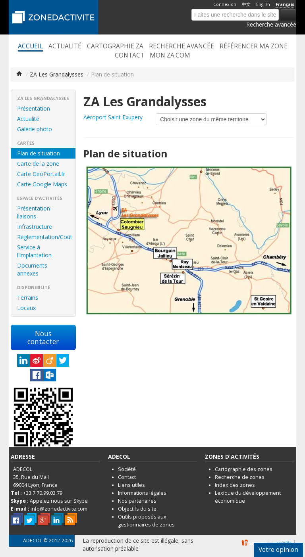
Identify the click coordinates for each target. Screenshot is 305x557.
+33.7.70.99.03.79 (42, 493)
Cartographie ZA (115, 46)
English (263, 4)
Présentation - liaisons (35, 212)
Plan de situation (38, 153)
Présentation (33, 108)
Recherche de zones (239, 477)
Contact (129, 55)
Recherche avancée (271, 24)
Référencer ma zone (254, 46)
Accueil (30, 46)
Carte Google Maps (42, 184)
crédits (284, 543)
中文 (246, 4)
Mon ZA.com (170, 55)
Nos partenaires (137, 501)
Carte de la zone (38, 163)
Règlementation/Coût (44, 237)
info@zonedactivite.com (59, 508)
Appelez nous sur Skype (59, 501)
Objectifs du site (137, 508)
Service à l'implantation (34, 251)
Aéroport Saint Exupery (113, 117)
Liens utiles (131, 485)
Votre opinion (278, 550)
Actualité (64, 46)
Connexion (224, 4)
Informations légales (142, 493)
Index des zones (235, 485)
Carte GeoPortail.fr (41, 174)
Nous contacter (43, 337)
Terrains (27, 297)
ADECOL (32, 540)
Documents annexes (32, 269)
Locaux (26, 308)
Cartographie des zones (243, 469)
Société (127, 469)
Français (285, 4)
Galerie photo (34, 129)
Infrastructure (34, 226)
